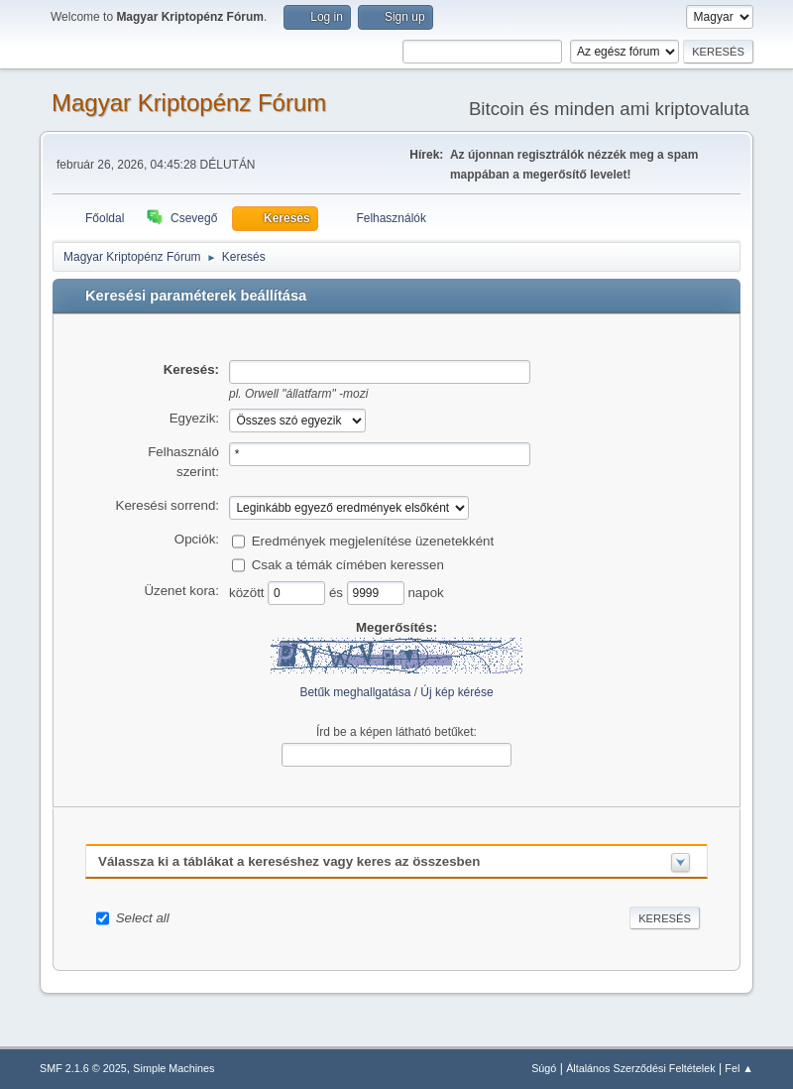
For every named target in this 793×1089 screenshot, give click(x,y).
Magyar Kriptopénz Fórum (189, 102)
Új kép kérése (456, 692)
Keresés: (191, 369)
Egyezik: (194, 418)
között (248, 591)
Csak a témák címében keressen (348, 563)
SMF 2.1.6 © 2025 (83, 1068)
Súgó (543, 1068)
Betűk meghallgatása (354, 692)
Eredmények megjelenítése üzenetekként (373, 540)
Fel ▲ (739, 1068)
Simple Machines (173, 1068)
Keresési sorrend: (167, 505)
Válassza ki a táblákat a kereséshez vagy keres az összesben (289, 861)
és (338, 591)
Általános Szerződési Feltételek (640, 1068)
